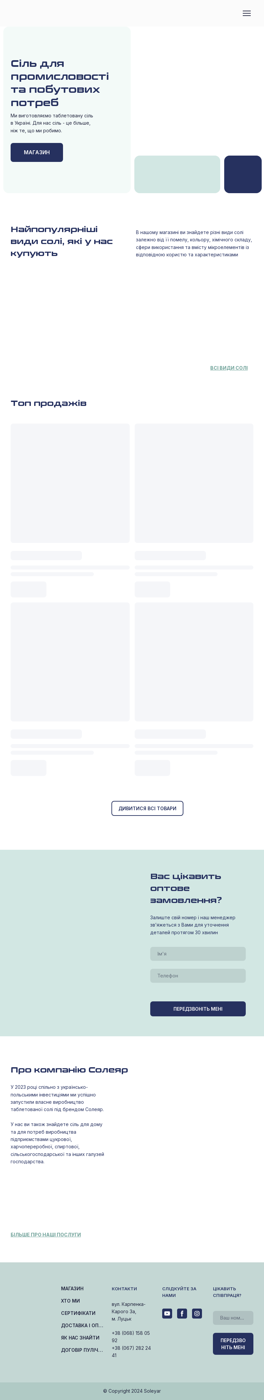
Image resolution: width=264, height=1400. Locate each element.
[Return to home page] (38, 13)
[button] (37, 152)
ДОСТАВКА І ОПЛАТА (83, 1325)
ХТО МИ (70, 1301)
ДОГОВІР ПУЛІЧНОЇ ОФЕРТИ (83, 1350)
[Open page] (243, 174)
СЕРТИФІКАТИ (78, 1313)
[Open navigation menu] (246, 13)
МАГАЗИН (72, 1288)
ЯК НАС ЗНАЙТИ (80, 1337)
